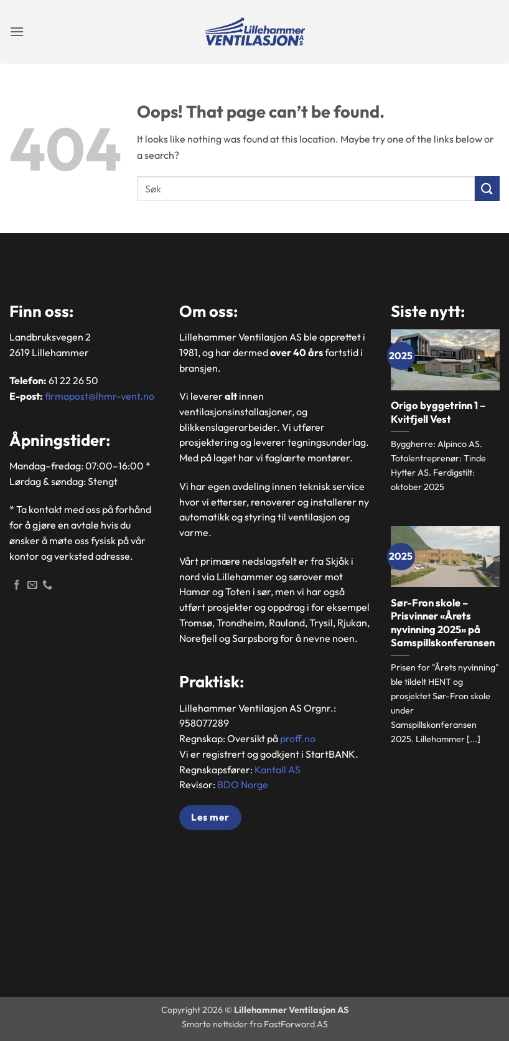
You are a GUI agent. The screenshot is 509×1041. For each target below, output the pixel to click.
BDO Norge (242, 784)
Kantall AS (277, 769)
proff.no (297, 738)
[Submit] (487, 188)
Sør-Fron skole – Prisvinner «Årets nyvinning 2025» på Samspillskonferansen (443, 622)
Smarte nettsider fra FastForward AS (255, 1024)
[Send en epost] (32, 585)
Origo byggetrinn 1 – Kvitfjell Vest (438, 411)
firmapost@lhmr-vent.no (99, 396)
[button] (16, 31)
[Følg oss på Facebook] (17, 585)
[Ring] (47, 585)
